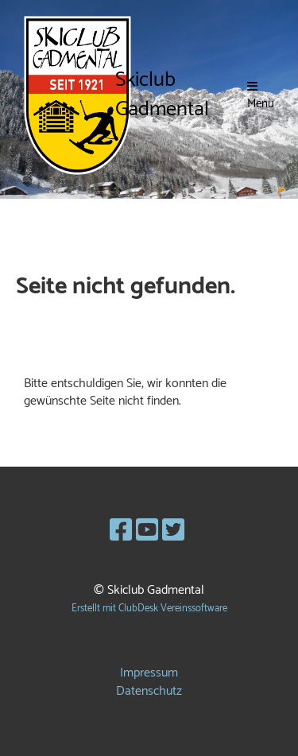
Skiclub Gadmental (162, 95)
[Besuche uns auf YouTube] (147, 531)
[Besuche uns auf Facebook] (121, 531)
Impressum (149, 673)
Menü (260, 96)
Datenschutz (149, 691)
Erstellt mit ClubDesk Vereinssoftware (149, 608)
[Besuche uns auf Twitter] (173, 531)
